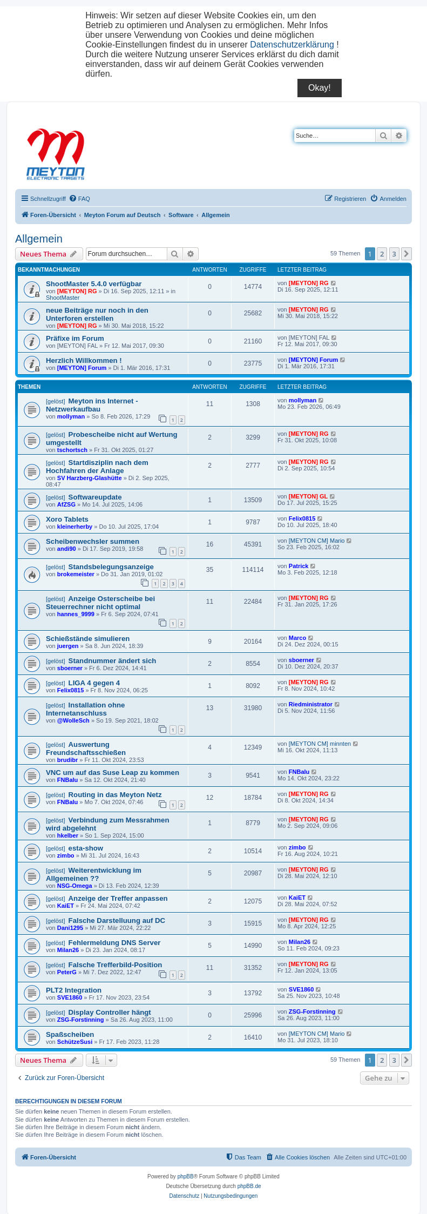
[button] (406, 253)
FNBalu (67, 780)
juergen (68, 646)
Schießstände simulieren (88, 639)
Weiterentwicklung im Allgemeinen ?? (93, 874)
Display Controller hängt (110, 1012)
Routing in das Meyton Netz (115, 795)
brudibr (67, 760)
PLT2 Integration (73, 990)
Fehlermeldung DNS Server (115, 943)
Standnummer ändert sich (113, 661)
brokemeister (75, 574)
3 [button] (394, 254)
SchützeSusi (74, 1041)
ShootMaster (62, 297)
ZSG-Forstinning (80, 1019)
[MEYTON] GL (308, 496)
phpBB (186, 1176)
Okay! (319, 87)
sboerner (70, 668)
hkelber (67, 835)
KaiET (65, 905)
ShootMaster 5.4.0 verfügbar (93, 284)
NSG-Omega (74, 885)
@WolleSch (73, 720)
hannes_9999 (75, 614)
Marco (297, 638)
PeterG (67, 972)
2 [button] (382, 254)
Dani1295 (70, 928)
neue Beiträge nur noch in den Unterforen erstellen (97, 314)
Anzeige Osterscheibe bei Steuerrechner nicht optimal (100, 603)
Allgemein (39, 239)
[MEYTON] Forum (81, 368)
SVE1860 (69, 997)
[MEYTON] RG (77, 291)
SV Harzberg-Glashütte (89, 478)
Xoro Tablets (67, 519)
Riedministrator (311, 704)
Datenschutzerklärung (292, 44)
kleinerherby (74, 526)
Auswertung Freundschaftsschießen (86, 748)
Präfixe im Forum (75, 338)
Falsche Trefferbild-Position (115, 965)
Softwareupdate (95, 497)
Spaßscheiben (70, 1034)
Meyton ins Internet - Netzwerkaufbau (92, 405)
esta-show (86, 848)
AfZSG (66, 504)
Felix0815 (302, 518)
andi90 (66, 548)
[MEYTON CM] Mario (317, 540)
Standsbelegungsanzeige (111, 567)
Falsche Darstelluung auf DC (117, 920)
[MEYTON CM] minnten (320, 743)
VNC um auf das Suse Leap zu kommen (112, 772)
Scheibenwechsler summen (92, 541)
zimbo (65, 855)
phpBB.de (249, 1186)
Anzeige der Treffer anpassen (118, 898)
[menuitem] (79, 198)
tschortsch (72, 450)
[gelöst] (55, 401)
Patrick (299, 566)
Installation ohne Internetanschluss (85, 709)
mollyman (71, 416)
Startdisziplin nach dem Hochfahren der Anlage (97, 466)
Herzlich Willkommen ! (84, 360)
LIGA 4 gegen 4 (94, 683)
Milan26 (68, 950)
